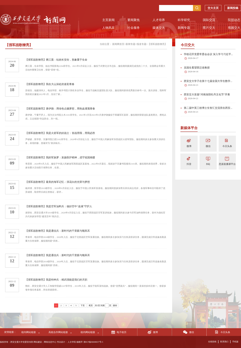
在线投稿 (212, 341)
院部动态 (234, 20)
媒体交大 (159, 27)
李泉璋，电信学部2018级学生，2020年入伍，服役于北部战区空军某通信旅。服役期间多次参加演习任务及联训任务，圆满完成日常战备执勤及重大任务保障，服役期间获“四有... (95, 239)
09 (12, 163)
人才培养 (159, 20)
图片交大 (209, 27)
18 (12, 89)
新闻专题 (184, 27)
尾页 (91, 305)
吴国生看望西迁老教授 (195, 67)
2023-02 (12, 183)
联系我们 (224, 341)
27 (12, 114)
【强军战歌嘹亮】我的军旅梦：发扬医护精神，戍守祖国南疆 (60, 157)
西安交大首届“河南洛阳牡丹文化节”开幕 (205, 94)
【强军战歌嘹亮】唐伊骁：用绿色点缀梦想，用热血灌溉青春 (60, 108)
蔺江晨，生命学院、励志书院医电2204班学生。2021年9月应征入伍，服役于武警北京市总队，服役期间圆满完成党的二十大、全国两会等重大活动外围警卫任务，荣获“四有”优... (95, 68)
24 (12, 138)
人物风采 (108, 27)
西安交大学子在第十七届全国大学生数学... (206, 81)
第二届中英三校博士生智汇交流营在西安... (206, 108)
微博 (189, 146)
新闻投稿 (232, 7)
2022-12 (12, 232)
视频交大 (234, 27)
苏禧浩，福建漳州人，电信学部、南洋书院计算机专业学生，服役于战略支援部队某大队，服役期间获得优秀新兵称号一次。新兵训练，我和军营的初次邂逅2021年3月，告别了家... (95, 92)
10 (12, 211)
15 (12, 187)
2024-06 (12, 61)
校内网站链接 (28, 332)
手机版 (235, 341)
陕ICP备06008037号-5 (93, 342)
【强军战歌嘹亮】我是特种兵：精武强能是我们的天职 (56, 279)
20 (12, 65)
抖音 (189, 164)
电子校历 (121, 332)
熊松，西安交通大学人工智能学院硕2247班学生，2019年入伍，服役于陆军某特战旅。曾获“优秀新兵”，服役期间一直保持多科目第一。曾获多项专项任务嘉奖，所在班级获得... (95, 288)
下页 (83, 305)
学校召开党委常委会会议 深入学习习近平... (207, 54)
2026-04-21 (193, 85)
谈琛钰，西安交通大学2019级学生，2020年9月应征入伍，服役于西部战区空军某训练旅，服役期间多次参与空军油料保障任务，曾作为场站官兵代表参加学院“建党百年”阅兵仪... (95, 214)
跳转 (115, 305)
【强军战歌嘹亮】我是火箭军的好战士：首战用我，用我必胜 (60, 133)
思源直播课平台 (227, 164)
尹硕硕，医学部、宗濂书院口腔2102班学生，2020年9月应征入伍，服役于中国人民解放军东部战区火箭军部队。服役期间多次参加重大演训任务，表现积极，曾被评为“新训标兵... (95, 141)
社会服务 (133, 27)
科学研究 (184, 20)
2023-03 (12, 134)
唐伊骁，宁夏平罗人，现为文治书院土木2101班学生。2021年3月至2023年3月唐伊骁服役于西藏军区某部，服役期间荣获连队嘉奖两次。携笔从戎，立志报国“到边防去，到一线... (95, 117)
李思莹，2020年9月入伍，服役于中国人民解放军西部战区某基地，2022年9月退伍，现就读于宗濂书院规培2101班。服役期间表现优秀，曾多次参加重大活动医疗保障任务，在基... (95, 165)
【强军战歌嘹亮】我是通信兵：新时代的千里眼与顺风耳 (57, 230)
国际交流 (209, 20)
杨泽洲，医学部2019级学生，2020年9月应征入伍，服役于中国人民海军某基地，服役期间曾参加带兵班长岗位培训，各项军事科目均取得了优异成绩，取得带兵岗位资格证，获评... (95, 190)
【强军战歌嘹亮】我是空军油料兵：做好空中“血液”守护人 (58, 206)
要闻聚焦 (133, 20)
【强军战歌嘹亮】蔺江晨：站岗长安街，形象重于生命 (56, 59)
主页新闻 (108, 20)
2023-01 (12, 208)
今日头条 (227, 146)
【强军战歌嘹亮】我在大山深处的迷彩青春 (49, 84)
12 (12, 236)
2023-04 (12, 110)
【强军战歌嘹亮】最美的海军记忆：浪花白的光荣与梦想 (57, 182)
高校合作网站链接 (58, 332)
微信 (208, 146)
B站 (208, 164)
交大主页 (213, 7)
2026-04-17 (193, 58)
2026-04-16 (193, 71)
